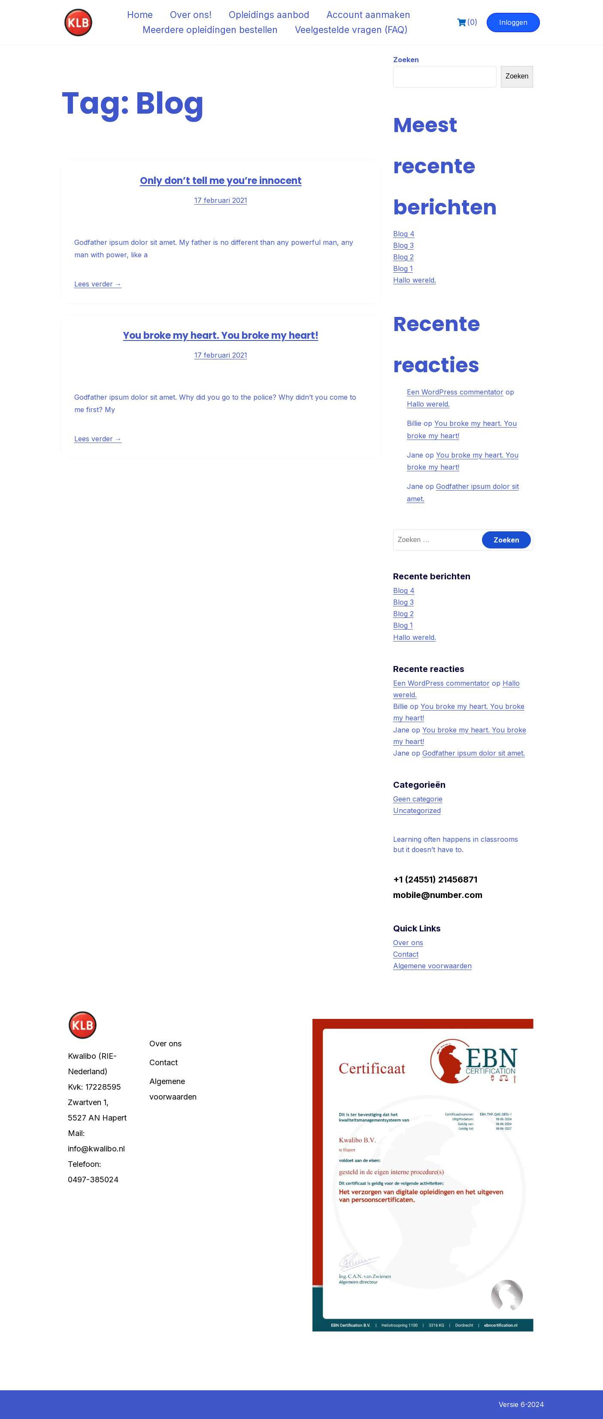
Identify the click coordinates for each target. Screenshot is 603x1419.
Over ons (408, 942)
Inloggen (513, 22)
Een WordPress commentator (455, 392)
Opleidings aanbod (269, 14)
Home (140, 14)
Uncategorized (417, 810)
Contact (405, 954)
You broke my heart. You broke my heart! (220, 335)
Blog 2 (403, 257)
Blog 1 (403, 268)
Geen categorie (417, 799)
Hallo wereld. (414, 280)
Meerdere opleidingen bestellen (210, 29)
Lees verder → (98, 284)
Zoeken (406, 59)
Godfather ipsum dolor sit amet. (473, 753)
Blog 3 (403, 245)
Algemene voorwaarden (432, 965)
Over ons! (191, 14)
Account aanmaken (368, 14)
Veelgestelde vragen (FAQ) (351, 29)
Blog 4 (404, 233)
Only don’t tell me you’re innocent (221, 180)
